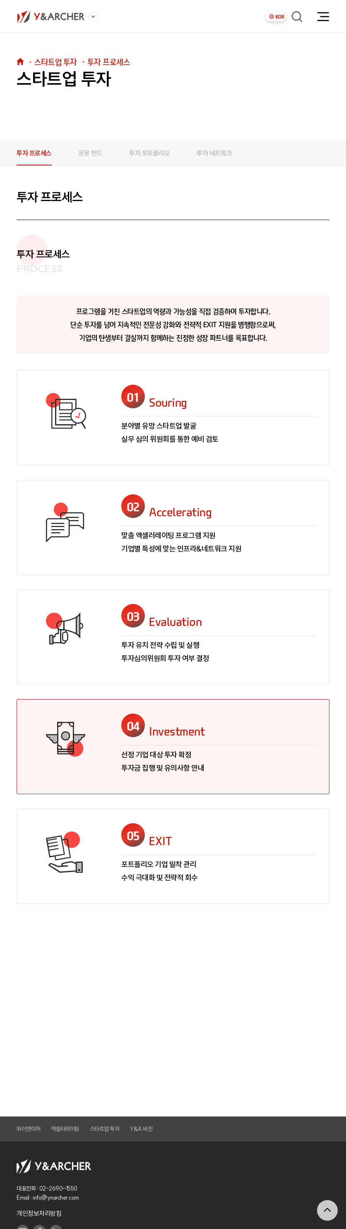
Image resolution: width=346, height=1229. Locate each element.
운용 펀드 (91, 153)
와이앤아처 (29, 1129)
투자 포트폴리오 (149, 153)
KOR (276, 16)
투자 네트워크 (214, 153)
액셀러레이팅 (65, 1129)
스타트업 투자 (105, 1129)
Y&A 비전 (141, 1129)
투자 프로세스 (34, 153)
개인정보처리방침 (39, 1213)
